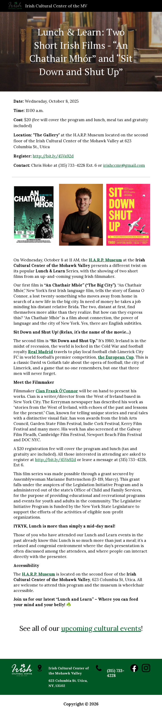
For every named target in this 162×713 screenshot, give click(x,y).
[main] (81, 52)
